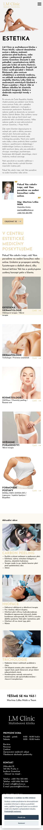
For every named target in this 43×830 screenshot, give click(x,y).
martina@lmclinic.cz (25, 210)
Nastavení (21, 823)
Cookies (6, 749)
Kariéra (6, 744)
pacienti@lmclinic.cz (19, 787)
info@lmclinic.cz (17, 784)
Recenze (7, 747)
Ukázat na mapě (12, 774)
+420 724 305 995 (24, 213)
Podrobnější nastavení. (12, 811)
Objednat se (11, 222)
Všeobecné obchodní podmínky (17, 754)
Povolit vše (21, 817)
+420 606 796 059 (19, 781)
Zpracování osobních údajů (16, 752)
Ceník (34, 311)
